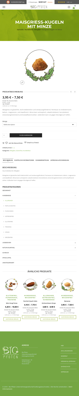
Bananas (67, 301)
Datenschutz (65, 366)
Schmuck (5, 252)
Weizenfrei (9, 237)
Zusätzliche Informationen (24, 160)
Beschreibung (8, 160)
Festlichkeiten (10, 206)
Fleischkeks (9, 211)
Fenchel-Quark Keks (30, 301)
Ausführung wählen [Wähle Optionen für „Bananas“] (67, 317)
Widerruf (64, 356)
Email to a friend (33, 142)
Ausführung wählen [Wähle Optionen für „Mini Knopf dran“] (12, 319)
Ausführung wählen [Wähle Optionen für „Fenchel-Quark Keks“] (30, 317)
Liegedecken (6, 242)
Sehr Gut (42, 2)
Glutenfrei (19, 150)
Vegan (7, 232)
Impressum (65, 372)
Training (8, 227)
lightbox (22, 82)
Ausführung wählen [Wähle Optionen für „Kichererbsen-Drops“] (49, 319)
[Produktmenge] (4, 135)
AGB (62, 345)
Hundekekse (29, 29)
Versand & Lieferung (68, 361)
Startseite (20, 29)
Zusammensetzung (42, 160)
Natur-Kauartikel (8, 247)
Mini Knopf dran (11, 303)
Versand (7, 103)
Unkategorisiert (8, 262)
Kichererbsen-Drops (49, 303)
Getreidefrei (9, 216)
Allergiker (37, 29)
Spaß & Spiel (6, 257)
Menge (4, 121)
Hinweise (50, 2)
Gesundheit (6, 190)
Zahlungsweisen (67, 351)
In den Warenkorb (25, 135)
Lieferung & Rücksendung (59, 160)
